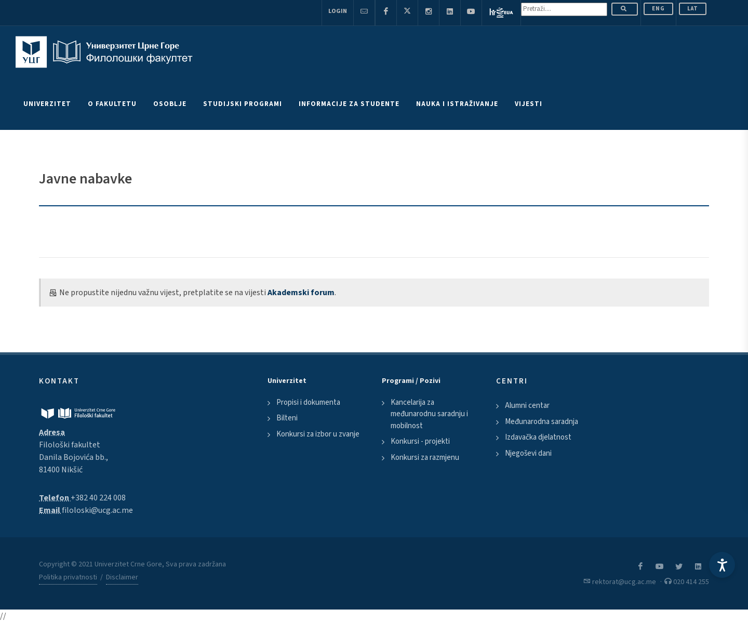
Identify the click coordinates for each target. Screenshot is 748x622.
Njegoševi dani (528, 453)
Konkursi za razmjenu (425, 457)
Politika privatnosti (68, 577)
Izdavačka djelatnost (538, 437)
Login (337, 11)
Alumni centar (527, 405)
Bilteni (287, 418)
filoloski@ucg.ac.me (97, 510)
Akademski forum (301, 292)
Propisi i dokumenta (308, 402)
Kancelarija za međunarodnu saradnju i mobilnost (429, 414)
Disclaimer (122, 577)
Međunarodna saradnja (541, 421)
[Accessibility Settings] (722, 565)
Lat (692, 8)
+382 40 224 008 (98, 498)
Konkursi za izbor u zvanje (317, 434)
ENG (658, 8)
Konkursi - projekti (420, 441)
